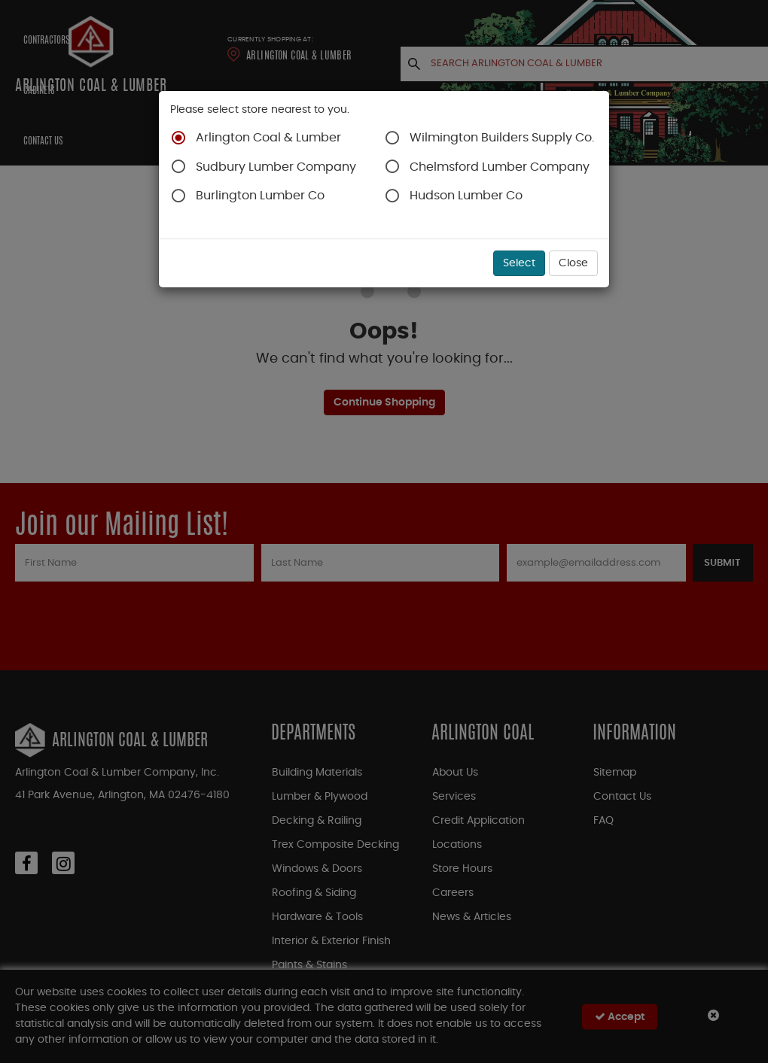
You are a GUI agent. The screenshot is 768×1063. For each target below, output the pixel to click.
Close (573, 263)
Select (519, 263)
